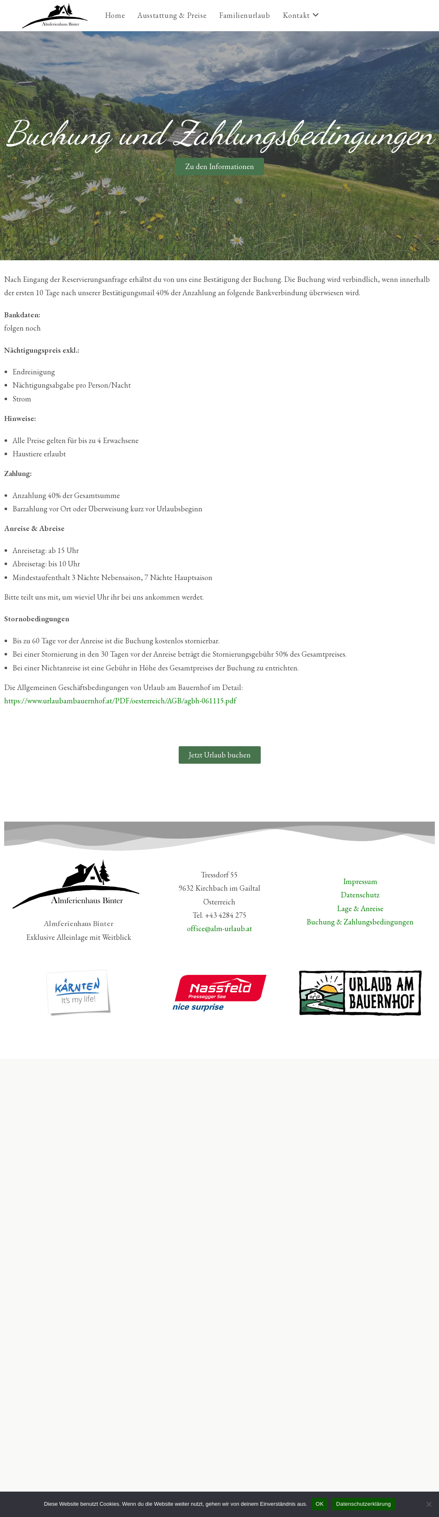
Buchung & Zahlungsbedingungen (360, 922)
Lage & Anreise (360, 908)
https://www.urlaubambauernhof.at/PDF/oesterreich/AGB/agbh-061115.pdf (120, 700)
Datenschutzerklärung (363, 1504)
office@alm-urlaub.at (219, 928)
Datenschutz (360, 894)
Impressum (360, 881)
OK (320, 1504)
